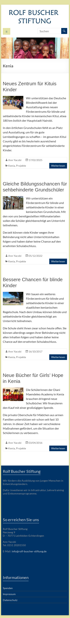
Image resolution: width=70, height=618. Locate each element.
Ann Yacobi (14, 160)
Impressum (9, 594)
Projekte (21, 165)
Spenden (8, 588)
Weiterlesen (58, 165)
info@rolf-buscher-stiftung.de (29, 551)
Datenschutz (10, 600)
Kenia (11, 165)
